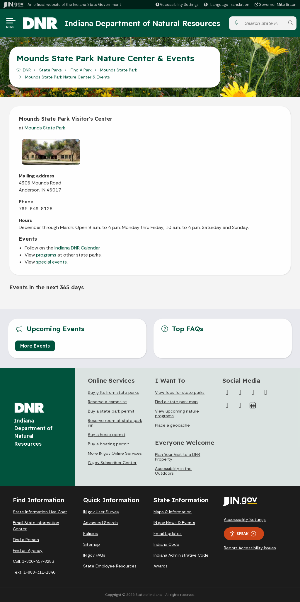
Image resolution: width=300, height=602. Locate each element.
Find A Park (81, 70)
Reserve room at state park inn (115, 423)
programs (46, 255)
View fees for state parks (179, 392)
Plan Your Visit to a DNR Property (177, 457)
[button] (177, 4)
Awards (161, 566)
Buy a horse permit (106, 434)
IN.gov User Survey (101, 511)
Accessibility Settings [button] (245, 519)
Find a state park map (176, 401)
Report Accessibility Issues (250, 547)
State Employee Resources (110, 566)
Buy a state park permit (111, 411)
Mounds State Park (118, 70)
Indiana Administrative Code (181, 555)
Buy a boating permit (108, 444)
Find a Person (26, 539)
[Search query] (263, 23)
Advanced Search (100, 522)
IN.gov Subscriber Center (112, 462)
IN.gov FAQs (94, 555)
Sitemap (91, 544)
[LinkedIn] (227, 405)
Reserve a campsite (107, 401)
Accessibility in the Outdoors (173, 471)
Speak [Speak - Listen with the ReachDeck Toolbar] (243, 533)
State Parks (50, 70)
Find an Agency (27, 550)
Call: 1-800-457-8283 (33, 561)
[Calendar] (253, 405)
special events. (52, 262)
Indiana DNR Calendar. (77, 248)
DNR (27, 70)
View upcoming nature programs (177, 413)
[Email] (240, 405)
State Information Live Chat (40, 511)
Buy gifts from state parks (113, 392)
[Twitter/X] (240, 392)
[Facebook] (227, 392)
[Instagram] (253, 392)
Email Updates (168, 533)
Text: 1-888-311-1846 (34, 572)
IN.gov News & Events (174, 522)
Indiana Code (166, 544)
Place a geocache (172, 425)
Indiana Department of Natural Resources (142, 23)
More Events (35, 346)
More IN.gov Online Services (115, 453)
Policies (90, 533)
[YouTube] (265, 392)
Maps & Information (173, 511)
